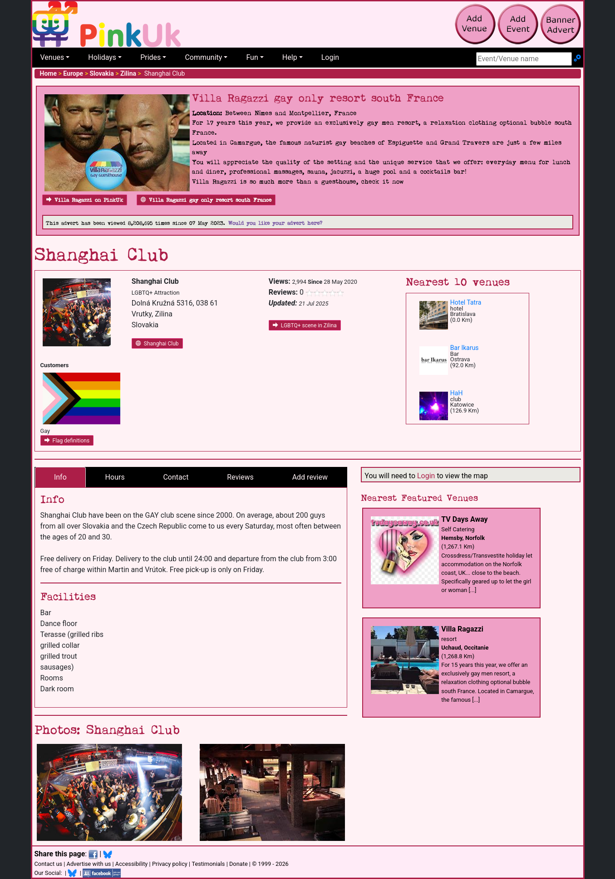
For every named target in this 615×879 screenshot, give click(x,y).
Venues (52, 57)
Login (330, 57)
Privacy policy (169, 863)
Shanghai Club (157, 343)
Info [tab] (60, 477)
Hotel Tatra (465, 302)
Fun (252, 57)
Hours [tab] (115, 477)
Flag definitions (67, 440)
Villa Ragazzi (462, 629)
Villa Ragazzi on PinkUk (84, 200)
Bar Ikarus (464, 347)
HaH (456, 393)
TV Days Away (464, 519)
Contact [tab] (175, 477)
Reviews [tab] (240, 477)
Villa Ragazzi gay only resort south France (206, 200)
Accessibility (131, 863)
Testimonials (208, 863)
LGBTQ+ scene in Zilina (305, 325)
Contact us (48, 863)
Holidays (102, 57)
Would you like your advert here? (275, 223)
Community (203, 57)
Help (289, 57)
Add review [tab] (310, 477)
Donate (238, 863)
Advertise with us (89, 863)
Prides (150, 57)
